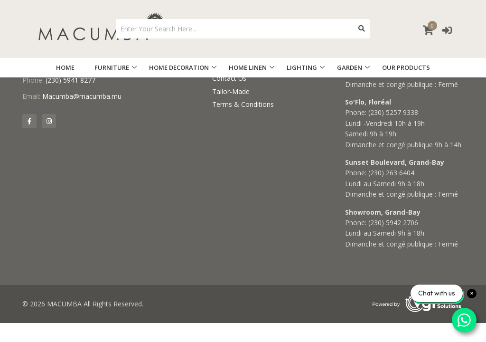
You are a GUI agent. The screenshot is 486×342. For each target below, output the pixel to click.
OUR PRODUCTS (406, 67)
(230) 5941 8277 (70, 80)
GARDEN (349, 67)
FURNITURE (111, 67)
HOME (65, 67)
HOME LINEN (248, 67)
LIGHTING (302, 67)
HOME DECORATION (179, 67)
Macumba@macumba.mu (82, 96)
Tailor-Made (231, 91)
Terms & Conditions (243, 104)
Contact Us (229, 78)
